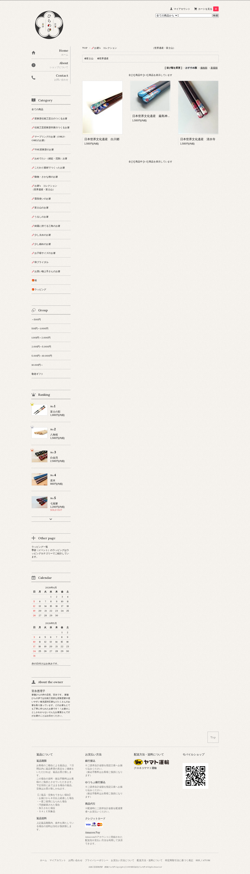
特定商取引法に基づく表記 (179, 860)
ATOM (206, 860)
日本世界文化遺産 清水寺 (197, 139)
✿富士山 (88, 58)
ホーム (43, 860)
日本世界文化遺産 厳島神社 (151, 116)
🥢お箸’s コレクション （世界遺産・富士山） (133, 47)
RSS (198, 860)
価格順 (203, 67)
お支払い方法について (122, 860)
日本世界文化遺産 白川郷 (101, 139)
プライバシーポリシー (96, 860)
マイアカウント (182, 8)
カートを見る (208, 8)
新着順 (214, 67)
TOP (84, 47)
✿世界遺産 (103, 58)
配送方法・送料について (150, 860)
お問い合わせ (75, 860)
